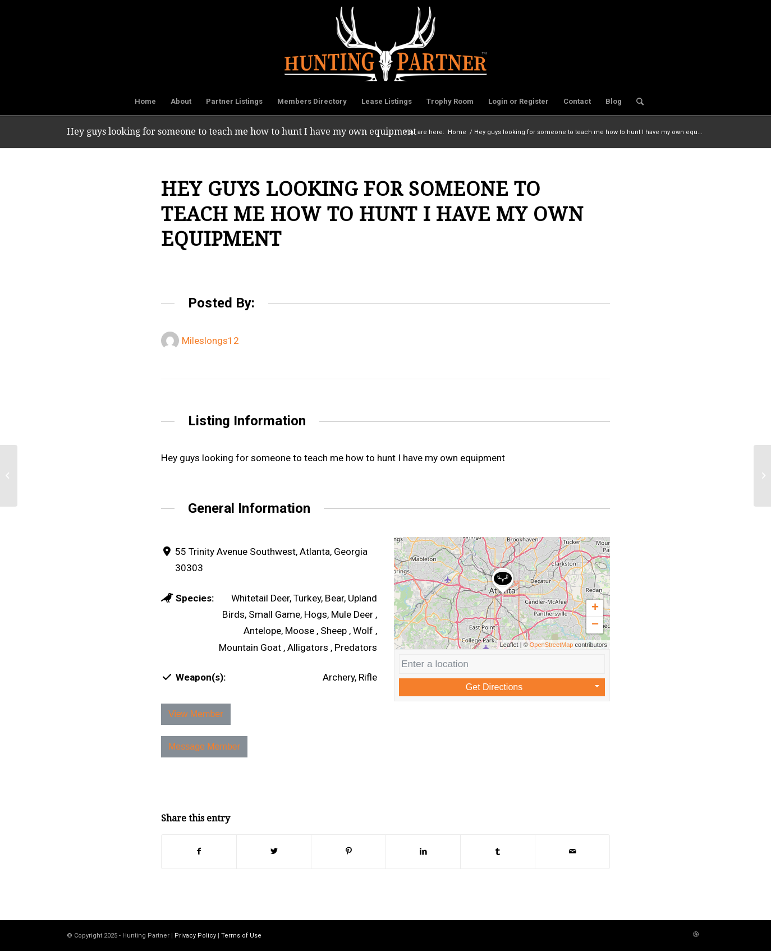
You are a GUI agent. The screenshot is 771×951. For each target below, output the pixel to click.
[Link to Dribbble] (695, 934)
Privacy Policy (195, 935)
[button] (502, 593)
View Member (195, 714)
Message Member (204, 746)
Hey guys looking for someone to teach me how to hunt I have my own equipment (241, 131)
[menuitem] (145, 102)
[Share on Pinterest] (348, 851)
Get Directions (494, 687)
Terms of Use (241, 935)
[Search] (636, 102)
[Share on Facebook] (199, 851)
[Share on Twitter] (274, 851)
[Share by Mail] (572, 851)
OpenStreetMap (551, 644)
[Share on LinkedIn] (423, 851)
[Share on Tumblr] (498, 851)
